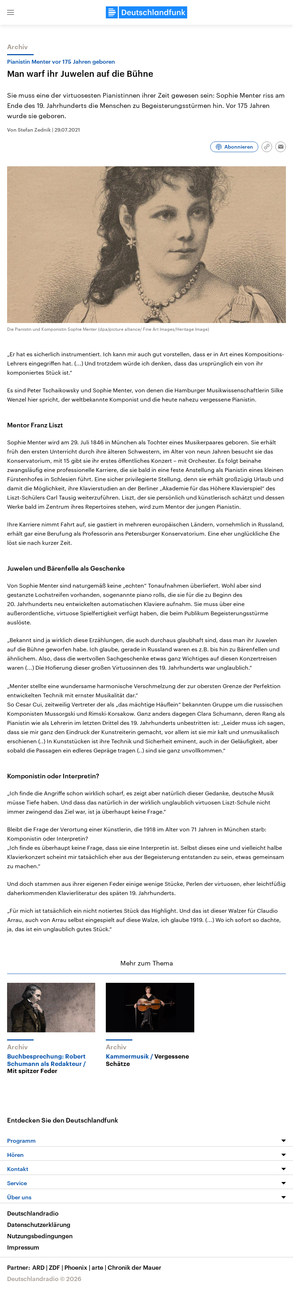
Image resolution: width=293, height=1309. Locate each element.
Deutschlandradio (32, 1213)
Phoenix (78, 1267)
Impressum (23, 1247)
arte (100, 1267)
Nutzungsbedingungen (40, 1235)
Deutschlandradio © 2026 (44, 1278)
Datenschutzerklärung (38, 1224)
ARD (40, 1267)
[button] (10, 12)
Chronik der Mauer (134, 1267)
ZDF (56, 1267)
